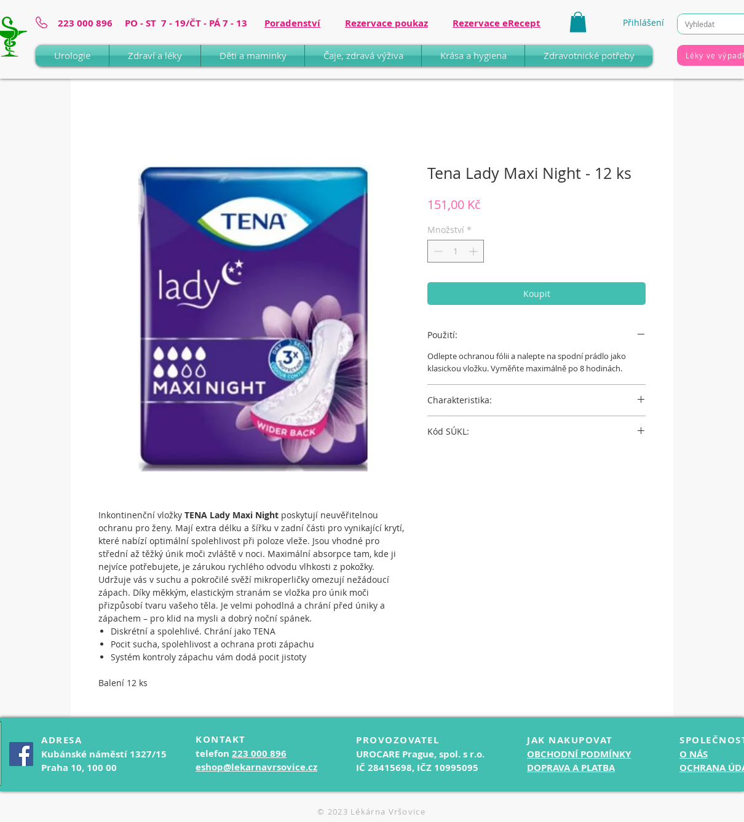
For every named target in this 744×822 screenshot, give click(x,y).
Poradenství (292, 23)
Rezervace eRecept (496, 23)
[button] (578, 22)
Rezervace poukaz (386, 23)
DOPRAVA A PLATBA (571, 767)
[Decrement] (437, 251)
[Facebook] (21, 754)
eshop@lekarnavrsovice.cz (256, 767)
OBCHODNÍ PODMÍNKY (579, 754)
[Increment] (474, 251)
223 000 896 (259, 753)
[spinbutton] (456, 251)
